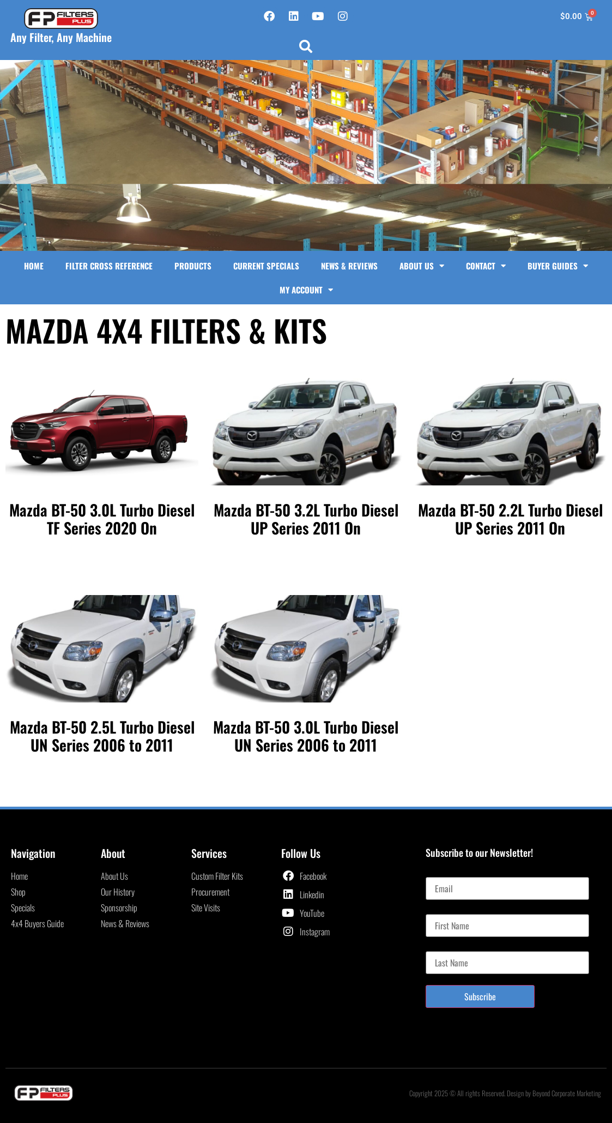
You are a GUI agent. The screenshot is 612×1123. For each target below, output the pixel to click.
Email (435, 872)
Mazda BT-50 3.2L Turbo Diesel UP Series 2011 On (306, 519)
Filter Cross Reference (109, 266)
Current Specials (266, 266)
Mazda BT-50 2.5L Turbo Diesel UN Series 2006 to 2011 (102, 736)
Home (34, 266)
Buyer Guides (558, 265)
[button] (306, 46)
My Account (306, 289)
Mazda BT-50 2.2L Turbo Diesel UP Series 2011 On (509, 519)
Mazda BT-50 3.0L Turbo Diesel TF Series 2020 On (102, 519)
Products (192, 266)
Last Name (442, 946)
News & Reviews (349, 266)
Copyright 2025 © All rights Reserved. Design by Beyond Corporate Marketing (505, 1093)
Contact (486, 265)
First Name (443, 909)
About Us (421, 265)
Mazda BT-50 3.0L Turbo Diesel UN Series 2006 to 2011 (305, 736)
